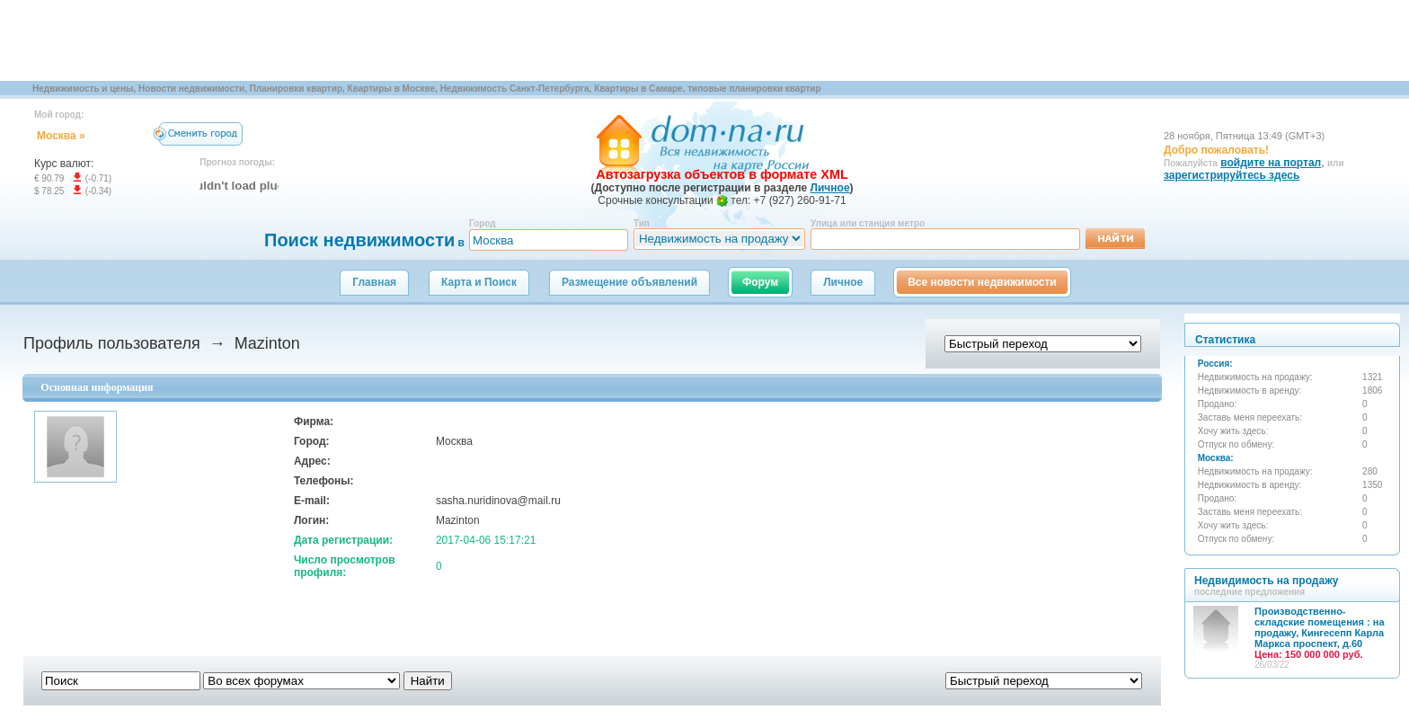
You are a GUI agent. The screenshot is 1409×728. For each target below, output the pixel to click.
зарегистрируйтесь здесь (1231, 175)
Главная (374, 282)
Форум (760, 282)
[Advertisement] (327, 40)
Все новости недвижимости (982, 282)
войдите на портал (1270, 162)
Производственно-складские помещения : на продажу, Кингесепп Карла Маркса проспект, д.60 (1319, 633)
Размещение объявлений (629, 282)
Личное (843, 282)
